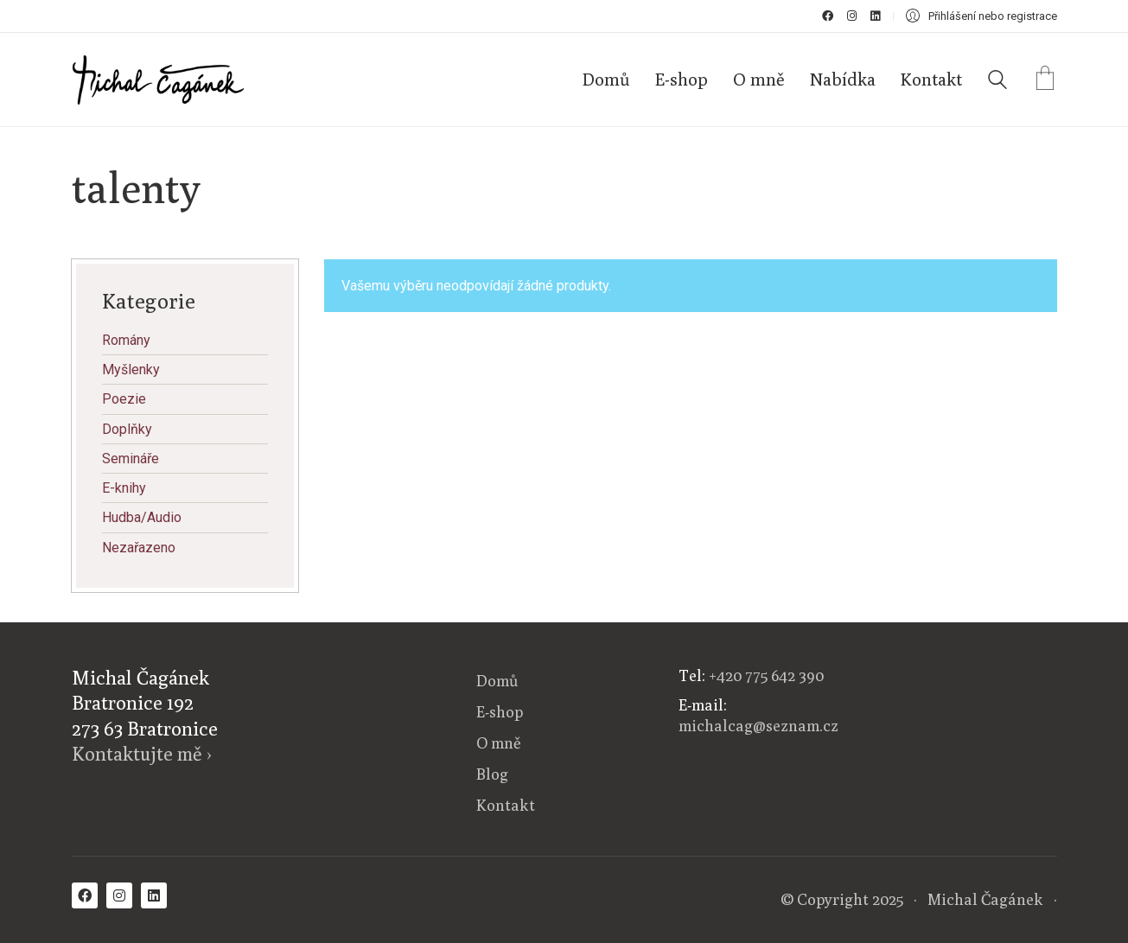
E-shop (499, 712)
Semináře (130, 458)
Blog (492, 774)
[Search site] (997, 81)
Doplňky (127, 429)
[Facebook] (85, 895)
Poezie (124, 399)
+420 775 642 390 (766, 675)
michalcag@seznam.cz (758, 726)
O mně (498, 743)
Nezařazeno (138, 547)
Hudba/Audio (142, 517)
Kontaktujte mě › (142, 753)
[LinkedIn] (154, 895)
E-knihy (124, 488)
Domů (497, 681)
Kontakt (505, 805)
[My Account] (981, 16)
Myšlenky (131, 369)
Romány (126, 340)
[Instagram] (119, 895)
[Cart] (1045, 80)
